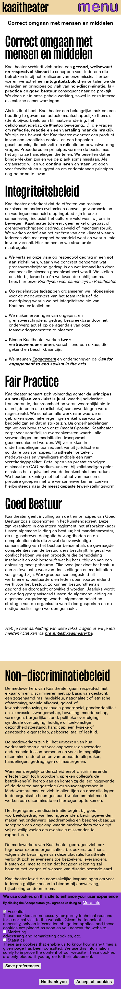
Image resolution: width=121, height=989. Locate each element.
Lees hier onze (62, 281)
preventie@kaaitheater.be (68, 633)
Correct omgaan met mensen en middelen (60, 23)
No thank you (54, 983)
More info (91, 904)
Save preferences (22, 967)
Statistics (16, 941)
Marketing (17, 933)
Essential (16, 912)
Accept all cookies (94, 983)
